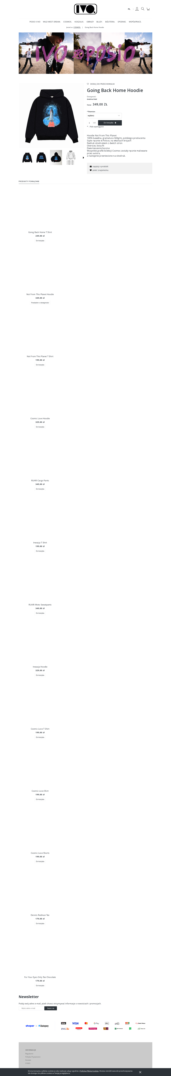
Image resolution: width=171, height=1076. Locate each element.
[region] (85, 53)
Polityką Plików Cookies (89, 1071)
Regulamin (29, 1054)
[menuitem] (34, 21)
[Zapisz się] (50, 1008)
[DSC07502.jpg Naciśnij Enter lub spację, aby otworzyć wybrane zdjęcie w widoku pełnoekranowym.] (51, 115)
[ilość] (90, 122)
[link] (85, 53)
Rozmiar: (91, 111)
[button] (83, 158)
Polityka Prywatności (32, 1057)
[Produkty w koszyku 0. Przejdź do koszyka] (148, 10)
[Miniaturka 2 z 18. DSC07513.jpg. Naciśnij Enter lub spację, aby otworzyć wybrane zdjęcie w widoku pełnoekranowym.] (42, 158)
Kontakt (28, 1060)
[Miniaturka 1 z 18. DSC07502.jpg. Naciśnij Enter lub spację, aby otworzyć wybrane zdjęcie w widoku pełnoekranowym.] (27, 158)
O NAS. (28, 1063)
